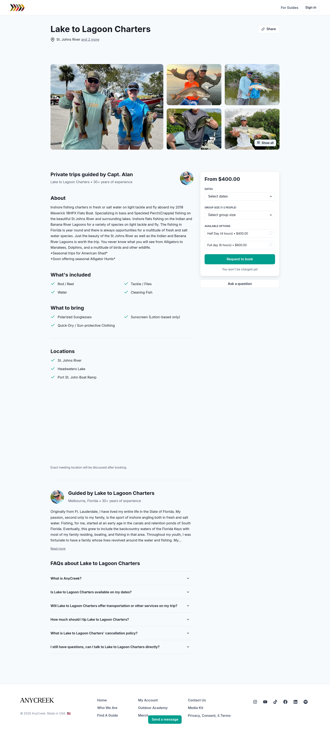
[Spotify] (305, 702)
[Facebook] (285, 702)
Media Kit (195, 708)
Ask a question (240, 284)
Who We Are (107, 708)
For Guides (289, 7)
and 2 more (90, 39)
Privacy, (194, 715)
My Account (148, 700)
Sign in (310, 7)
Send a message (165, 719)
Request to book (240, 259)
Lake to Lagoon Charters (70, 182)
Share (268, 29)
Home (102, 700)
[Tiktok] (275, 702)
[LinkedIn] (295, 702)
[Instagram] (255, 702)
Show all (265, 143)
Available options (217, 226)
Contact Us (197, 700)
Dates (209, 189)
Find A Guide (107, 715)
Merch (143, 715)
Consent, (209, 715)
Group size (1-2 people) (220, 207)
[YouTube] (265, 702)
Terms (226, 715)
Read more (58, 548)
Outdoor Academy (153, 708)
